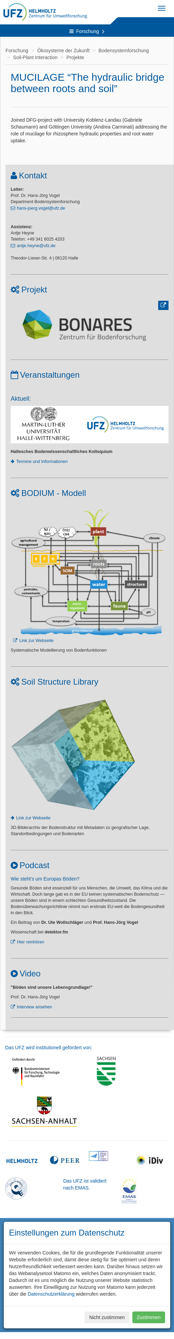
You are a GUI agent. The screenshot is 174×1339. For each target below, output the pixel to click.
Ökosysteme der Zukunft (63, 50)
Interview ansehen (34, 1007)
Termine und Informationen (42, 461)
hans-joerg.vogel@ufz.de (41, 208)
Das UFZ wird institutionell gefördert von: (48, 1047)
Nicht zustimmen (106, 1317)
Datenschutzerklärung (51, 1294)
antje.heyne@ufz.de (36, 245)
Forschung (86, 31)
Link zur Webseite (36, 640)
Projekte (75, 57)
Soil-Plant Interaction (35, 57)
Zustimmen (149, 1317)
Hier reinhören (30, 942)
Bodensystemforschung (124, 50)
